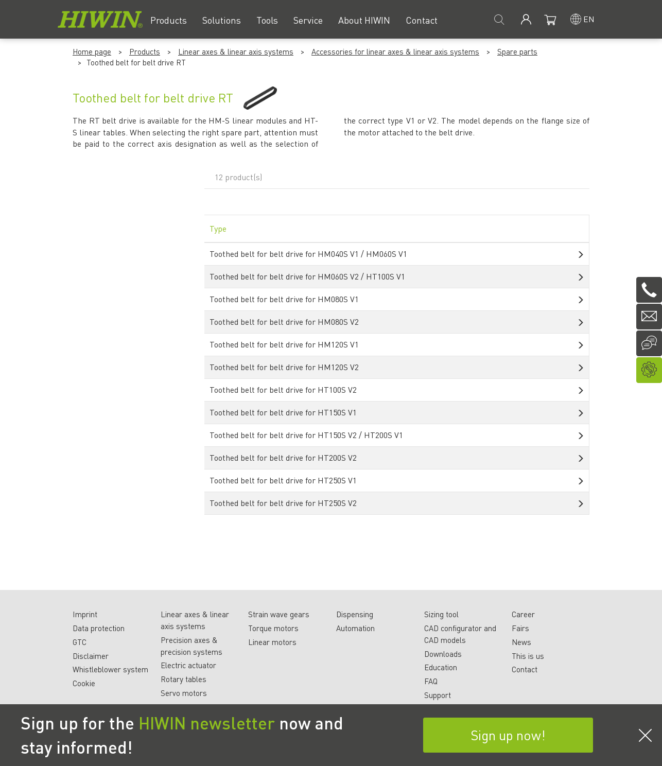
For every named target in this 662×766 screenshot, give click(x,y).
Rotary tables (183, 679)
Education (440, 667)
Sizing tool (441, 614)
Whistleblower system (110, 669)
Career (523, 614)
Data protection (99, 628)
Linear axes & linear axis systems (235, 51)
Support (437, 695)
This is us (528, 656)
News (521, 642)
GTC (79, 642)
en (589, 18)
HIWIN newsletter (206, 723)
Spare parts (517, 51)
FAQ (431, 681)
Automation (355, 628)
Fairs (520, 628)
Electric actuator (188, 665)
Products (144, 51)
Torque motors (273, 628)
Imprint (85, 614)
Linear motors (272, 642)
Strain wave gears (278, 614)
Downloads (443, 654)
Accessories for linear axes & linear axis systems (395, 51)
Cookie (84, 683)
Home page (92, 51)
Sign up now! (508, 734)
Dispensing (354, 614)
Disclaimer (91, 656)
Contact (524, 669)
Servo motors (184, 693)
